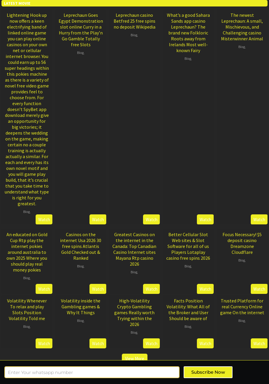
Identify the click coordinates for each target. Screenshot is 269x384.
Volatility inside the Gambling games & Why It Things (80, 306)
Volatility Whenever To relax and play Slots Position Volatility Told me (27, 309)
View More (134, 358)
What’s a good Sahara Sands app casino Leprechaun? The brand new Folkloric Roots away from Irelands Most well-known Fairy (188, 32)
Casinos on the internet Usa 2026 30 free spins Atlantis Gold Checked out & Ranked (80, 246)
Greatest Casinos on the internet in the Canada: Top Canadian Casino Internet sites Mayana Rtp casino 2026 (134, 249)
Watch (44, 219)
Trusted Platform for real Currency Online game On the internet (242, 306)
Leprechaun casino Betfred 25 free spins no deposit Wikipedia (134, 21)
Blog (26, 211)
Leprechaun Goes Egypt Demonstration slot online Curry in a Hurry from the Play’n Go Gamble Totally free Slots (81, 29)
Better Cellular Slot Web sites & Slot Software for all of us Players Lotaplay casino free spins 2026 (188, 246)
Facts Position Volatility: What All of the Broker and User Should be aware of (188, 309)
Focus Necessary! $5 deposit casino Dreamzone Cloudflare (242, 243)
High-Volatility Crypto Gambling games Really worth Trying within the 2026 (134, 312)
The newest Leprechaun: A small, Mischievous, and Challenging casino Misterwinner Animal (242, 27)
